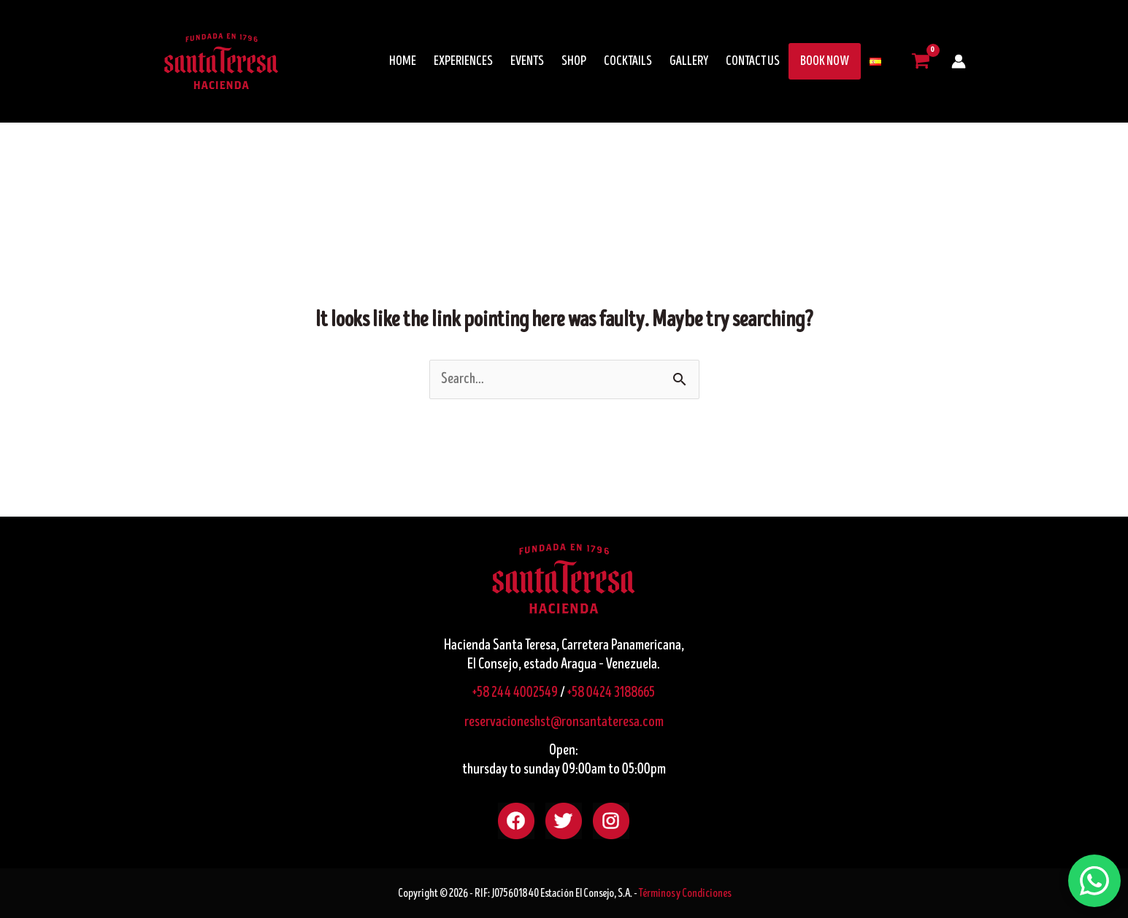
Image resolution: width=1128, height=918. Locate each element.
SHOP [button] (573, 61)
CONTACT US (753, 61)
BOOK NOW (824, 61)
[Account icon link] (958, 61)
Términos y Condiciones (685, 893)
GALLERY (688, 61)
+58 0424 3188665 (611, 693)
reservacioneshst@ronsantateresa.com (564, 722)
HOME (402, 61)
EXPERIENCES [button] (463, 61)
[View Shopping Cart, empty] (921, 61)
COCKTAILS (628, 61)
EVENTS (527, 61)
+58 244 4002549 (515, 693)
